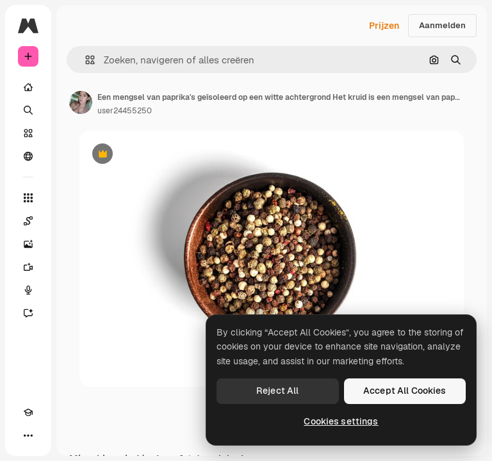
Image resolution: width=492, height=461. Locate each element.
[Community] (28, 156)
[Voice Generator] (28, 290)
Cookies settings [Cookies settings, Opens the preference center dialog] (341, 421)
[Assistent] (28, 313)
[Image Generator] (28, 244)
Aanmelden (442, 25)
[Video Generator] (28, 267)
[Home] (28, 87)
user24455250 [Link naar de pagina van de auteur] (124, 111)
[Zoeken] (28, 110)
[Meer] (28, 435)
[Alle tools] (28, 198)
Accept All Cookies (405, 390)
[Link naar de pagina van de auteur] (80, 102)
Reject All (277, 390)
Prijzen (384, 25)
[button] (84, 60)
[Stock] (28, 133)
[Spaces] (28, 221)
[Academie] (28, 412)
